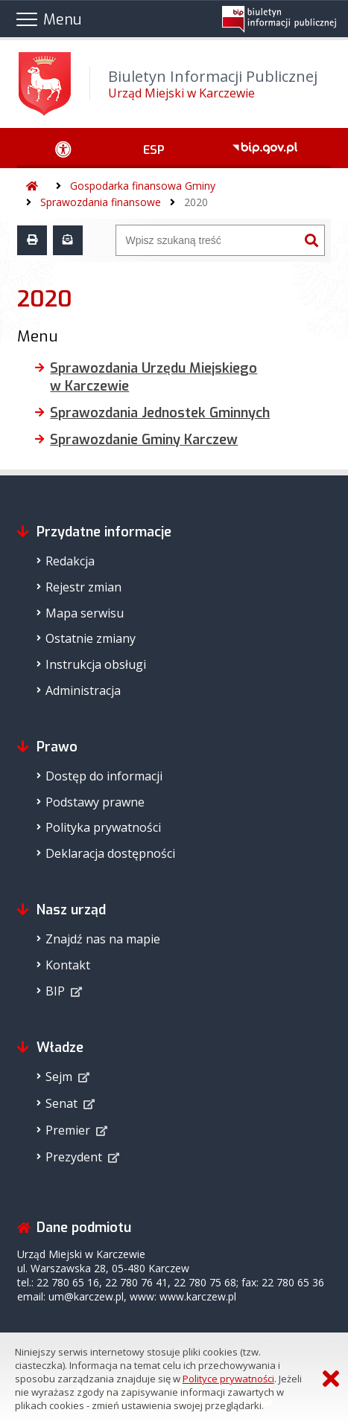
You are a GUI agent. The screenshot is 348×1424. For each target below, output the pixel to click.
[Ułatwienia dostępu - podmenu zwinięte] (63, 148)
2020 (196, 202)
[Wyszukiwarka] (207, 240)
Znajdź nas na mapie (102, 939)
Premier (67, 1130)
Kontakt (67, 965)
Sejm (58, 1076)
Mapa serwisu (84, 613)
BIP (55, 991)
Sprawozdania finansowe (100, 202)
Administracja (83, 690)
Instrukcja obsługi (95, 664)
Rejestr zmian (83, 587)
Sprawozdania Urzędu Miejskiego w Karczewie (153, 377)
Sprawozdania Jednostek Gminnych (160, 413)
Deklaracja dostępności (110, 853)
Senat (61, 1103)
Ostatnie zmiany (90, 638)
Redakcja (70, 561)
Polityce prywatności (228, 1378)
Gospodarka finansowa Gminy (142, 186)
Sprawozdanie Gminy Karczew (144, 440)
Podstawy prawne (95, 802)
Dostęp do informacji (103, 776)
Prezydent (73, 1157)
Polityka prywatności (103, 827)
